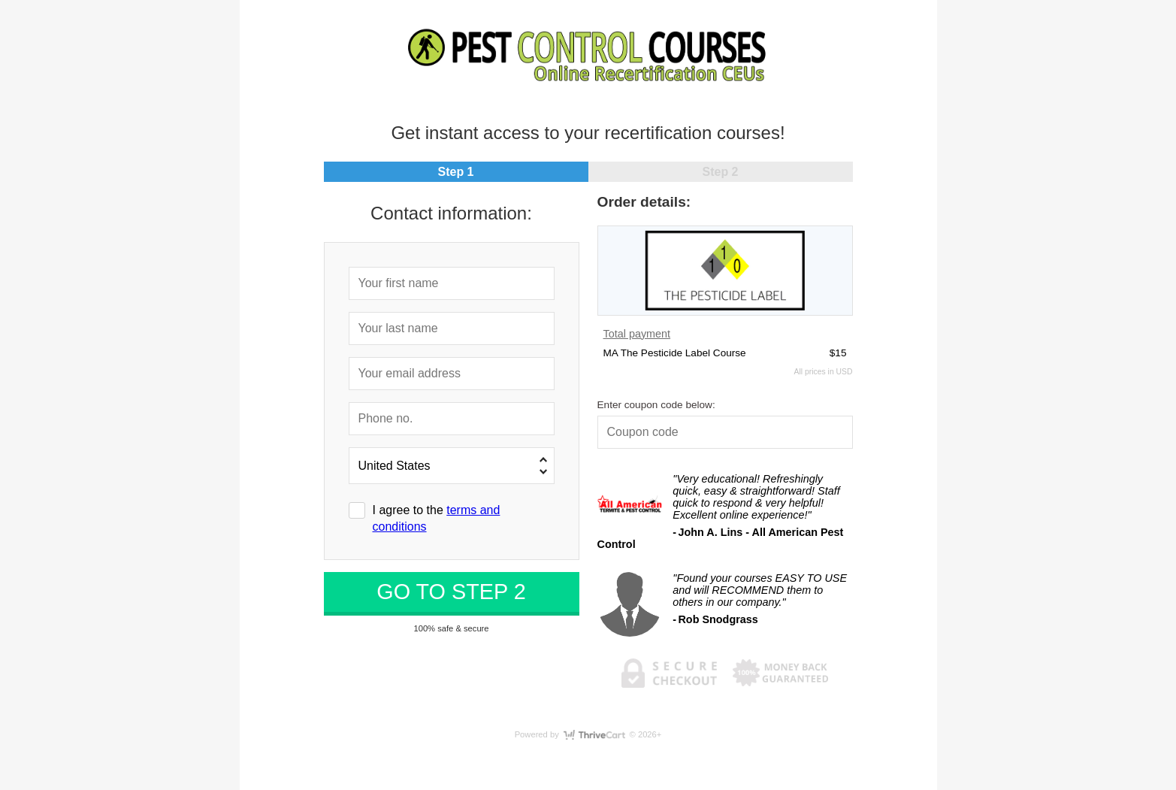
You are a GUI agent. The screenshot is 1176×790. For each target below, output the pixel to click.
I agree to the (436, 518)
